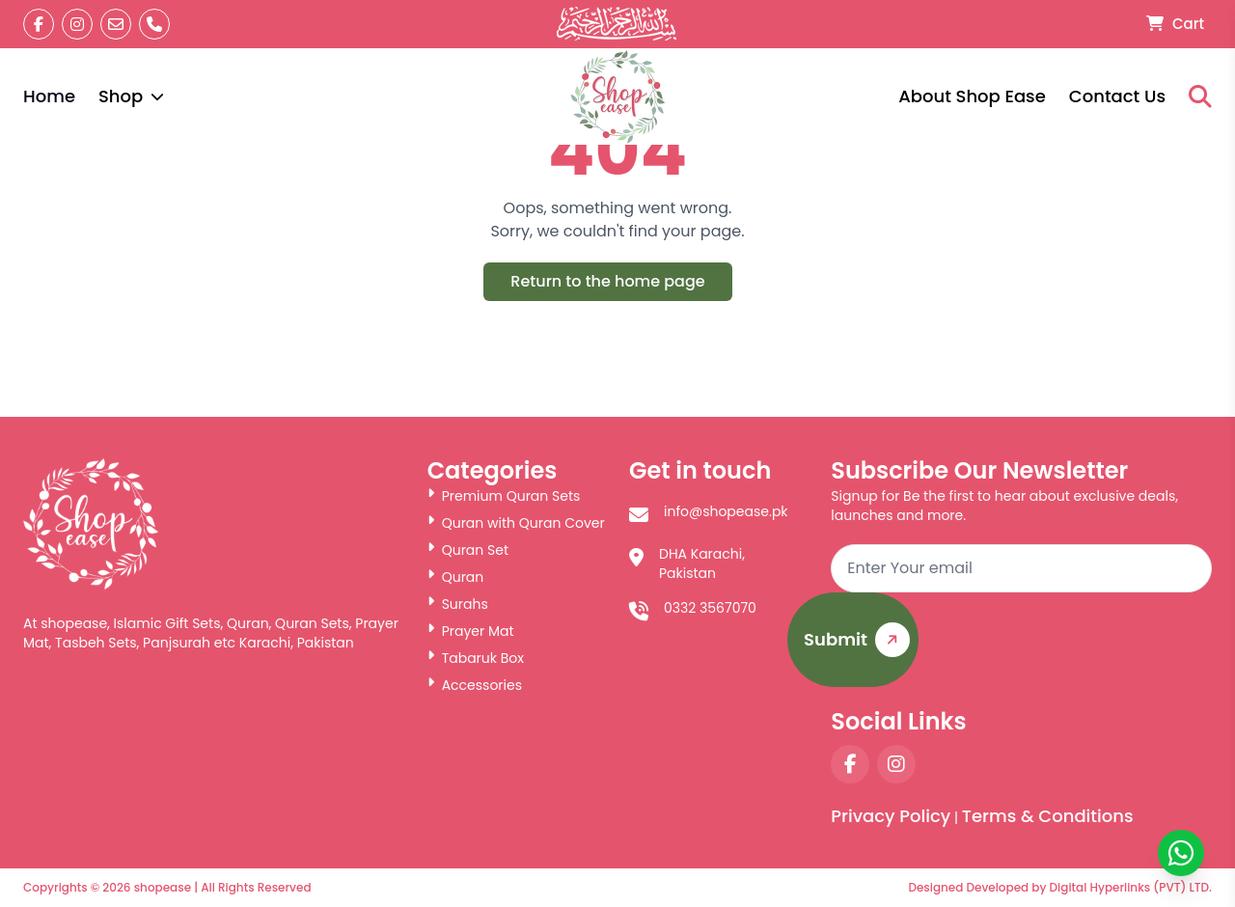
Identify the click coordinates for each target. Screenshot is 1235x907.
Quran (455, 577)
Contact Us (1117, 96)
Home (49, 96)
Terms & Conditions (1048, 816)
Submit (860, 640)
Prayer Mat (470, 631)
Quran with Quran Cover (516, 523)
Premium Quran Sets (504, 496)
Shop (131, 96)
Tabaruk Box (475, 658)
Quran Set (467, 550)
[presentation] (1065, 649)
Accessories (474, 685)
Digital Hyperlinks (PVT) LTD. (1131, 887)
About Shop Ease (972, 96)
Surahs (457, 604)
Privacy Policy (890, 816)
